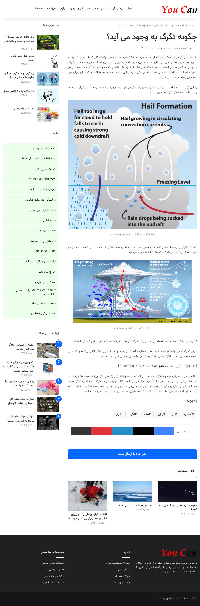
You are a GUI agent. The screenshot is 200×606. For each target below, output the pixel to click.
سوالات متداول (122, 576)
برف (146, 414)
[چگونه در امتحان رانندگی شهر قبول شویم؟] (48, 350)
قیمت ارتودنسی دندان (43, 210)
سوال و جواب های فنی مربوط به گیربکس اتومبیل (20, 419)
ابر (173, 414)
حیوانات (51, 9)
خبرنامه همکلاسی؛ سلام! (117, 563)
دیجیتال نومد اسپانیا (43, 241)
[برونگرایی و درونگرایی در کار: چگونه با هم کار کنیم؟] (48, 79)
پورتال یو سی (187, 563)
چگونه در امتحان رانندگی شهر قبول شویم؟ (21, 347)
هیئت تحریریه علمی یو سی (181, 48)
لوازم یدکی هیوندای (44, 148)
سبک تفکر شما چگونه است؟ (22, 58)
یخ (117, 414)
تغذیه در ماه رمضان (23, 109)
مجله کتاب (38, 9)
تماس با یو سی (56, 570)
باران (160, 414)
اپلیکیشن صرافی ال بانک (41, 262)
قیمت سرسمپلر (46, 231)
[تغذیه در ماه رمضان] (48, 114)
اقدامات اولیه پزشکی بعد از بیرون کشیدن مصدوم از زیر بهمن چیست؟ (87, 516)
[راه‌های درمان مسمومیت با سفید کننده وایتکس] (48, 387)
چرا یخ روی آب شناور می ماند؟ (135, 506)
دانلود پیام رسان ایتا (44, 303)
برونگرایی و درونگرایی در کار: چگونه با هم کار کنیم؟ (19, 75)
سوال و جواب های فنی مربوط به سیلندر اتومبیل (21, 401)
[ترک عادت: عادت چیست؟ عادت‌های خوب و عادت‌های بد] (48, 42)
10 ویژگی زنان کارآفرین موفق (18, 91)
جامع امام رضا (47, 272)
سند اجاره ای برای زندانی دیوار (38, 159)
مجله (184, 26)
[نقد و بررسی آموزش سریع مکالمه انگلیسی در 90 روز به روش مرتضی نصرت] (48, 368)
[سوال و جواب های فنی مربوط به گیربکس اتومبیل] (48, 422)
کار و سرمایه (76, 9)
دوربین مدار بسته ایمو (42, 190)
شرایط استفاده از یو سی (52, 583)
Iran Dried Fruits (45, 251)
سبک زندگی (118, 9)
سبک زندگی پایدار (45, 282)
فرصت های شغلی (121, 583)
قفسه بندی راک (46, 169)
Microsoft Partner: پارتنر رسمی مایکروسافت (36, 292)
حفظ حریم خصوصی (54, 576)
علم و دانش (92, 9)
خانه (193, 26)
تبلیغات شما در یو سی (53, 563)
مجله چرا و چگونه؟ (169, 26)
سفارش (43, 313)
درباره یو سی (124, 570)
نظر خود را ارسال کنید (132, 454)
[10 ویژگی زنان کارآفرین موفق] (48, 96)
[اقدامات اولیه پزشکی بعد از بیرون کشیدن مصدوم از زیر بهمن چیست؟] (87, 496)
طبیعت (154, 26)
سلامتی (105, 9)
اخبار (129, 9)
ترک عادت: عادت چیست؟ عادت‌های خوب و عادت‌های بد (19, 41)
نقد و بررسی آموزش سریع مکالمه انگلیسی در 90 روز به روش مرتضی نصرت (18, 366)
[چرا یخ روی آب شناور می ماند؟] (132, 491)
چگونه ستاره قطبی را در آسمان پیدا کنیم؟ (178, 508)
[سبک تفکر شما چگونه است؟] (48, 61)
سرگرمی (63, 9)
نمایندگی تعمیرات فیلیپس (40, 200)
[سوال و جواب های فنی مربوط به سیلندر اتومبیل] (48, 404)
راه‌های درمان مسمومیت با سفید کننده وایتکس (19, 383)
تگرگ (132, 414)
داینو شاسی (49, 220)
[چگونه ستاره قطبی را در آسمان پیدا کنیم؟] (177, 491)
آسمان (188, 414)
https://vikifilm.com (42, 179)
